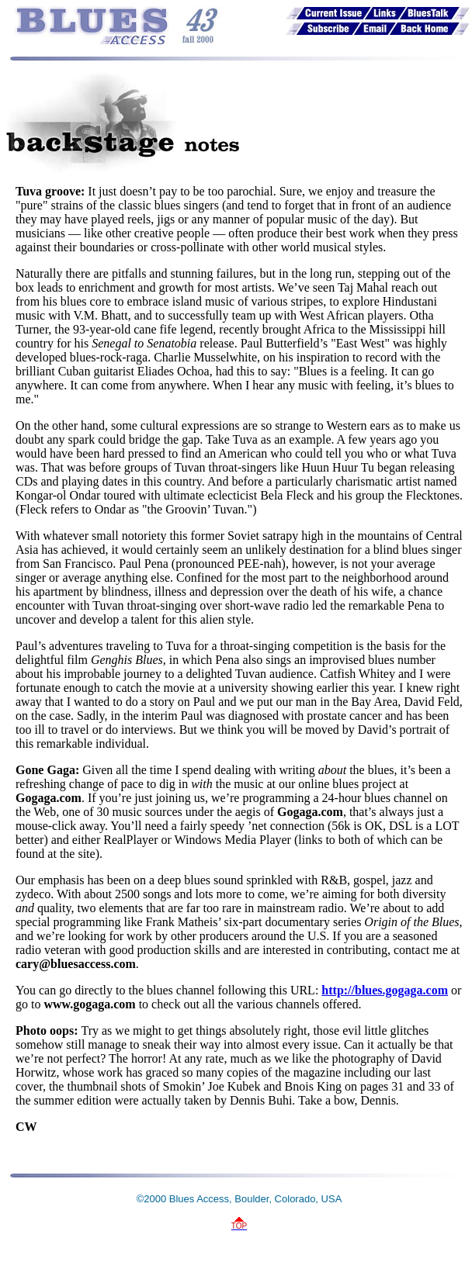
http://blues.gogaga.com (384, 990)
